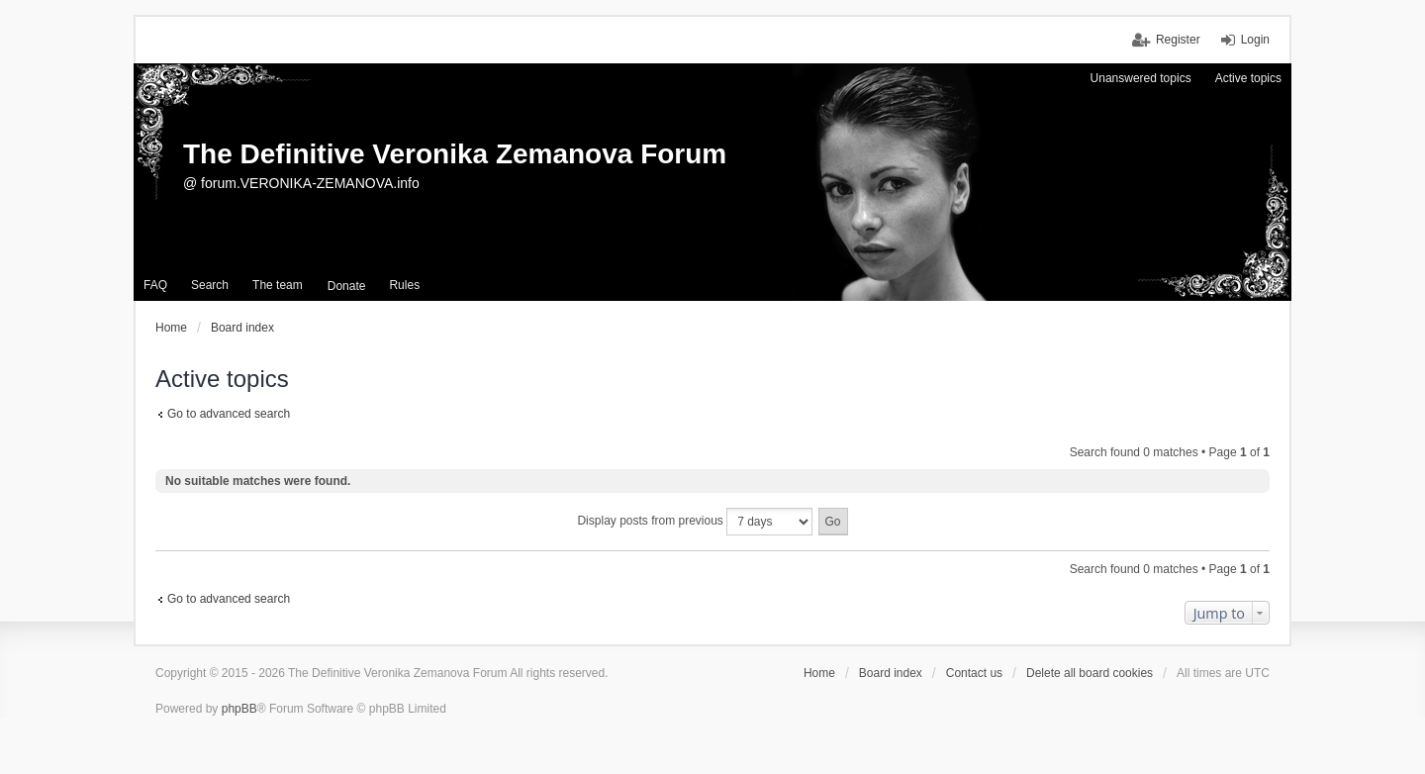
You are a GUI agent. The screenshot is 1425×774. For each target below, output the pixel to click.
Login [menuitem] (1255, 40)
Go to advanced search (228, 414)
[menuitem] (347, 286)
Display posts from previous (694, 521)
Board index (890, 673)
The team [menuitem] (277, 285)
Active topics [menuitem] (1248, 78)
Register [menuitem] (1178, 40)
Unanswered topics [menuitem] (1141, 78)
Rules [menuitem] (404, 285)
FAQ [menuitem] (155, 285)
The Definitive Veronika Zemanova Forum (454, 154)
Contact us (974, 673)
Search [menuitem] (210, 285)
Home (819, 673)
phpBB (239, 709)
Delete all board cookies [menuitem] (1089, 673)
